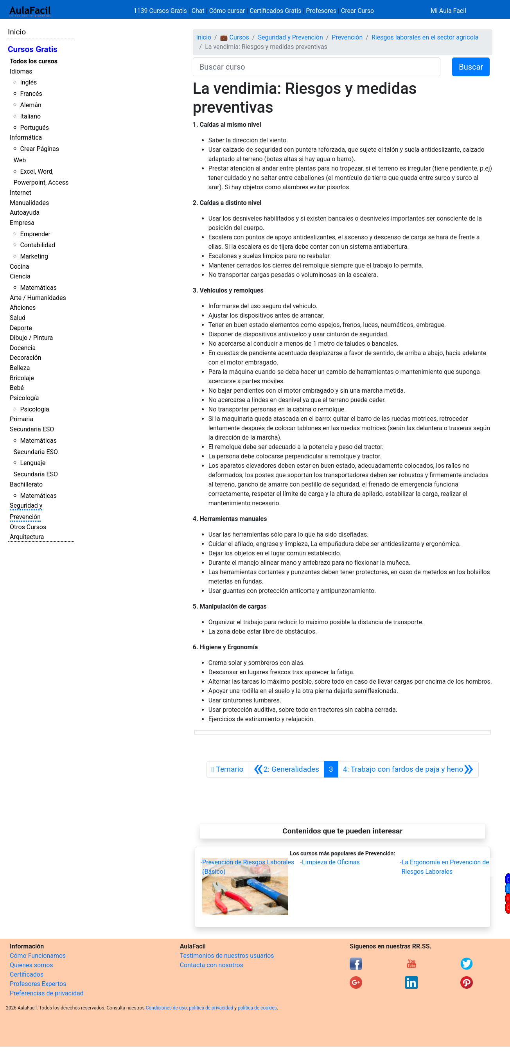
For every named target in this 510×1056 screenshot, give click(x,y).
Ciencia (20, 276)
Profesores (321, 10)
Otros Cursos (28, 527)
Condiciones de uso (166, 1008)
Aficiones (23, 307)
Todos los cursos (33, 61)
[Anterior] (286, 769)
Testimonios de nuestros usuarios (227, 955)
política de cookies (257, 1008)
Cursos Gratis (32, 49)
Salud (17, 317)
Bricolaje (22, 378)
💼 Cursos (234, 37)
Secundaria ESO (32, 429)
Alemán (30, 105)
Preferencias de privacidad (47, 993)
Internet (20, 192)
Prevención (347, 37)
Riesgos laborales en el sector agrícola (425, 37)
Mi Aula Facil (448, 10)
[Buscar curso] (317, 66)
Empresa (22, 222)
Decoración (25, 357)
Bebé (17, 388)
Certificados (26, 974)
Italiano (30, 116)
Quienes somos (31, 965)
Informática (26, 137)
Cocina (19, 266)
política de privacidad (211, 1008)
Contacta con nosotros (211, 965)
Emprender (35, 234)
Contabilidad (37, 245)
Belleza (20, 368)
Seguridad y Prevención (290, 37)
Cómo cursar (227, 10)
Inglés (28, 82)
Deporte (21, 328)
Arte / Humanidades (38, 298)
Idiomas (21, 71)
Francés (31, 93)
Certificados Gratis (275, 10)
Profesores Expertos (38, 984)
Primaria (21, 419)
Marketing (34, 256)
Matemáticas (38, 287)
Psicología (24, 398)
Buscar (471, 67)
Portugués (34, 127)
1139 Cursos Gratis (161, 10)
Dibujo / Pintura (31, 337)
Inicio (17, 31)
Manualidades (29, 203)
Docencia (23, 348)
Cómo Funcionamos (38, 955)
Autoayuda (25, 212)
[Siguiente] (408, 769)
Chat (198, 10)
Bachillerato (26, 484)
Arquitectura (27, 537)
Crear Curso (357, 10)
